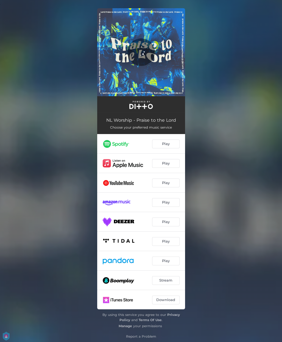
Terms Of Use (150, 320)
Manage (125, 326)
